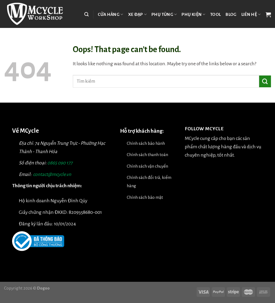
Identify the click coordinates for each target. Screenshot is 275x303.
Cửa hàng (110, 14)
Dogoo (43, 288)
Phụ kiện (193, 14)
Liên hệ (251, 14)
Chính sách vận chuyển (147, 166)
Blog (231, 14)
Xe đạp (137, 14)
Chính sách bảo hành (146, 143)
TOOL (215, 14)
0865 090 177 (60, 162)
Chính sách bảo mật (145, 197)
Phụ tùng (164, 14)
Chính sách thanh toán (147, 154)
